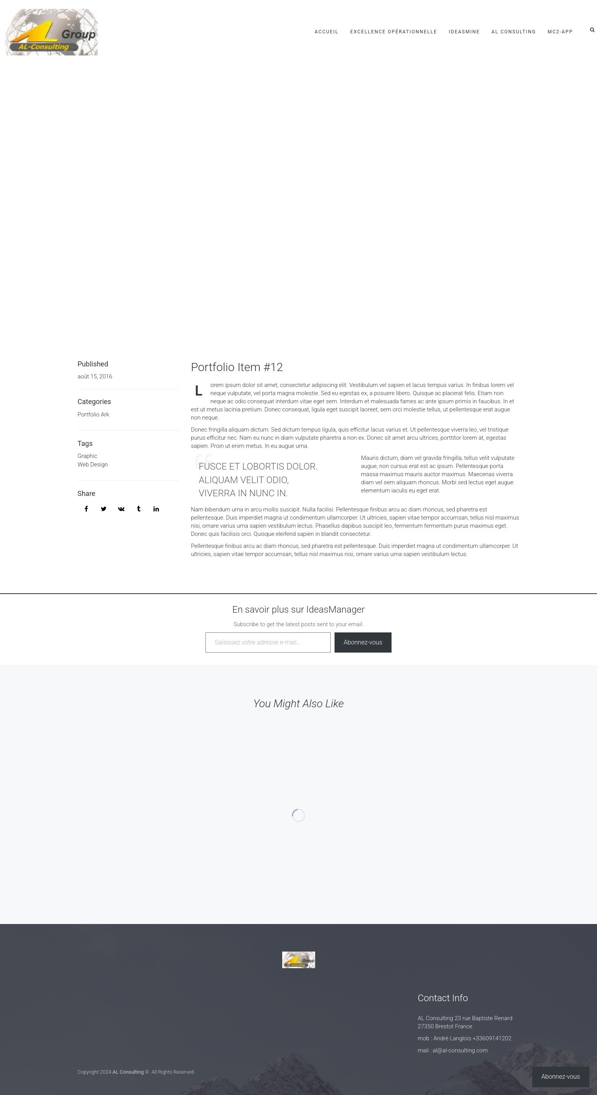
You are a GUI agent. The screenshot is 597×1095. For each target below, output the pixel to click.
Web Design (93, 464)
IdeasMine (464, 32)
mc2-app (560, 32)
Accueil (327, 32)
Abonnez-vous (363, 642)
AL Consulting (514, 32)
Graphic (87, 456)
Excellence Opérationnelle (393, 32)
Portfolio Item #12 (237, 367)
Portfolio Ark (93, 414)
